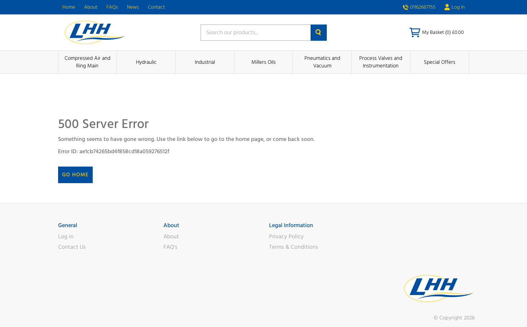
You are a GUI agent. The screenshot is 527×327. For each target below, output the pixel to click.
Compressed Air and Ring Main (87, 62)
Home (68, 7)
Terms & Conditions (293, 247)
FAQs (112, 7)
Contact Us (72, 247)
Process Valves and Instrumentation (380, 62)
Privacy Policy (286, 236)
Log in (66, 236)
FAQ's (170, 247)
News (133, 7)
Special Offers (439, 62)
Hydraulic (146, 62)
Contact (156, 7)
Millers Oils (263, 62)
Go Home (75, 174)
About (90, 7)
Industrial (205, 62)
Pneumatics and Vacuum (322, 62)
